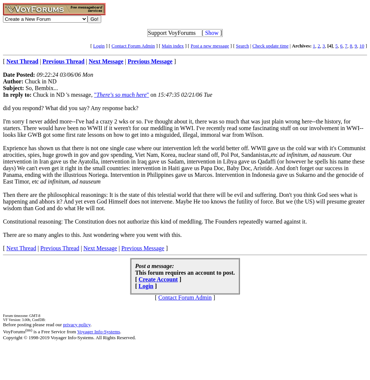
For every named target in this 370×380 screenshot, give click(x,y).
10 (361, 46)
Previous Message (142, 248)
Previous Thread (59, 248)
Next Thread (21, 248)
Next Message (100, 248)
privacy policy (76, 324)
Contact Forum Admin (133, 46)
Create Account (158, 279)
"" (121, 95)
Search (242, 46)
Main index (173, 46)
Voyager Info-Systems (98, 331)
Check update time (270, 46)
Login (99, 46)
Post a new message (210, 46)
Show (211, 33)
